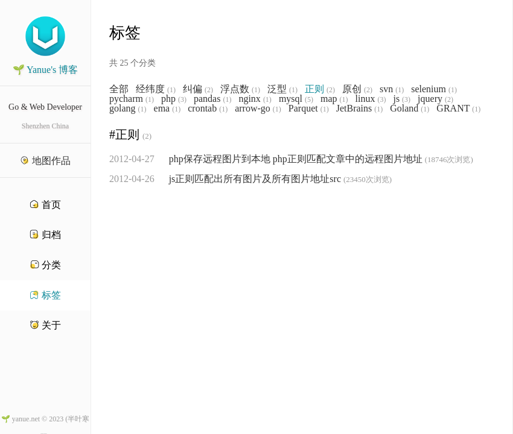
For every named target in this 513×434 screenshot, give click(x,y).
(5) (309, 99)
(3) (182, 99)
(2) (209, 89)
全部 (119, 89)
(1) (171, 89)
